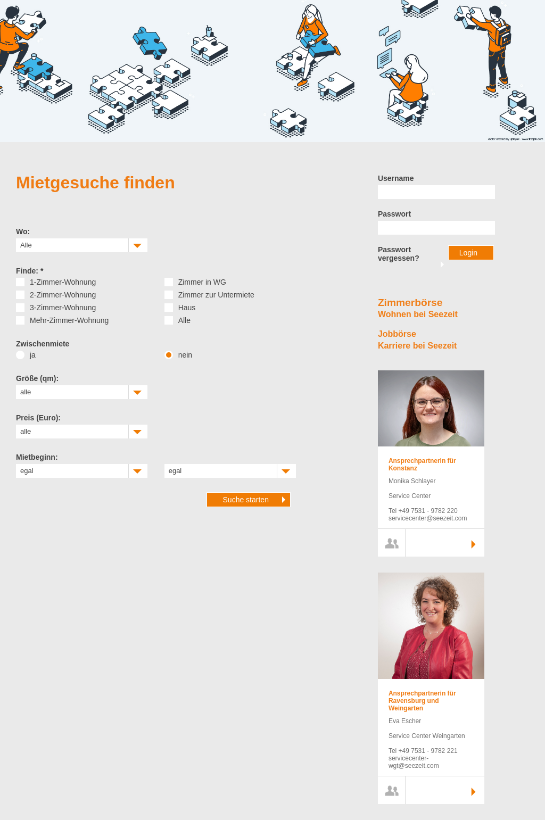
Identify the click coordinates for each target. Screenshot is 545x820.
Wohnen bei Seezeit (418, 314)
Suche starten (246, 499)
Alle (184, 320)
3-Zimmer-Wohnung (63, 307)
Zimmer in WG (202, 282)
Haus (187, 307)
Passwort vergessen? (398, 253)
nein (185, 355)
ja (33, 355)
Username (396, 178)
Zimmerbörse (410, 302)
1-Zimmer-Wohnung (63, 282)
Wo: (23, 231)
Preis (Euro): (38, 417)
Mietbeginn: (37, 457)
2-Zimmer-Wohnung (63, 295)
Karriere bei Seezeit (417, 345)
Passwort (394, 214)
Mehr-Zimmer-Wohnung (69, 320)
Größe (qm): (37, 378)
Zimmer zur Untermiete (216, 295)
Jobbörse (397, 333)
